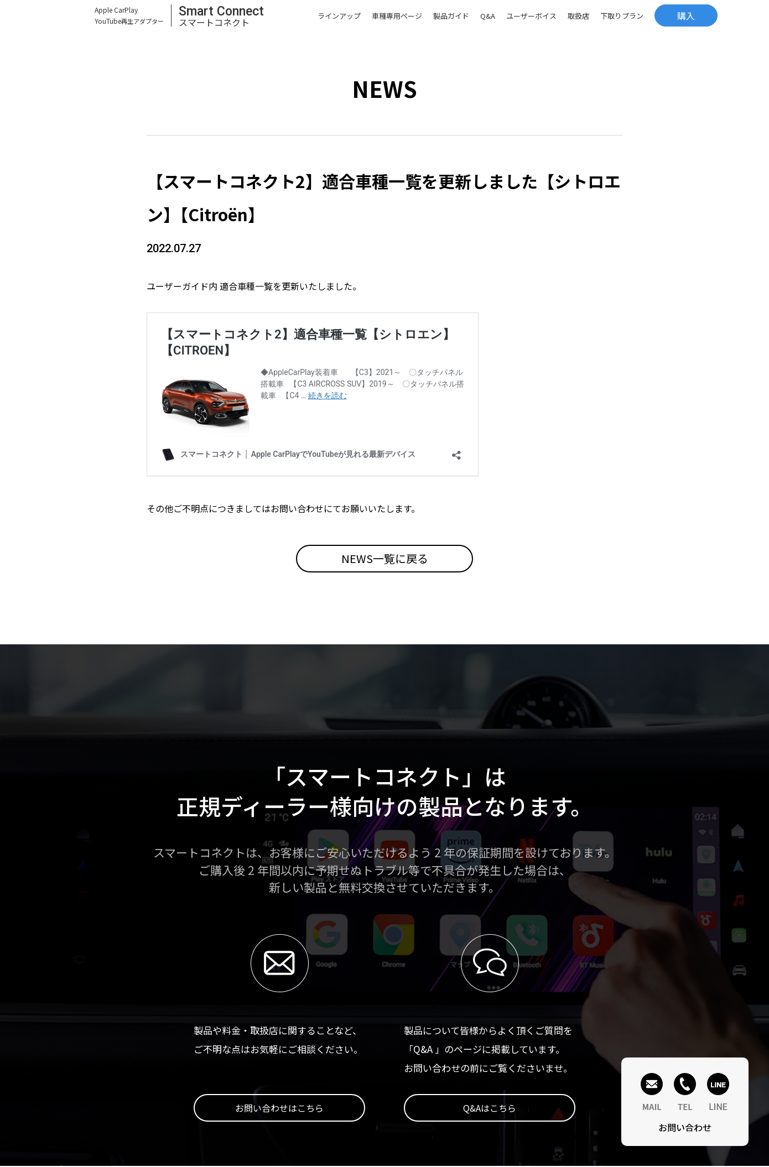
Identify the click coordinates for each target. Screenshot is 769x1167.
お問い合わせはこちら (279, 1107)
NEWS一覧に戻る (384, 558)
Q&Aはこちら (489, 1107)
